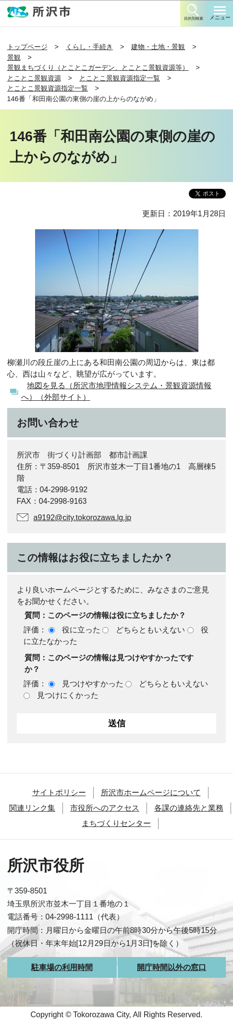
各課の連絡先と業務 (188, 808)
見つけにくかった (67, 695)
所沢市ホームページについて (151, 792)
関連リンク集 (32, 808)
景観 (14, 57)
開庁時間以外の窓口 (171, 967)
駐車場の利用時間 (62, 967)
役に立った (81, 630)
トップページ (27, 47)
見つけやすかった (92, 684)
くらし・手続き (89, 47)
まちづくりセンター (116, 823)
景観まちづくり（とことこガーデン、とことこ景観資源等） (98, 67)
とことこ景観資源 (34, 78)
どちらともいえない (150, 630)
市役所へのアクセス (104, 808)
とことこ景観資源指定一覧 (119, 78)
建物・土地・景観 (158, 47)
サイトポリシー (59, 792)
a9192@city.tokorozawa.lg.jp (83, 517)
